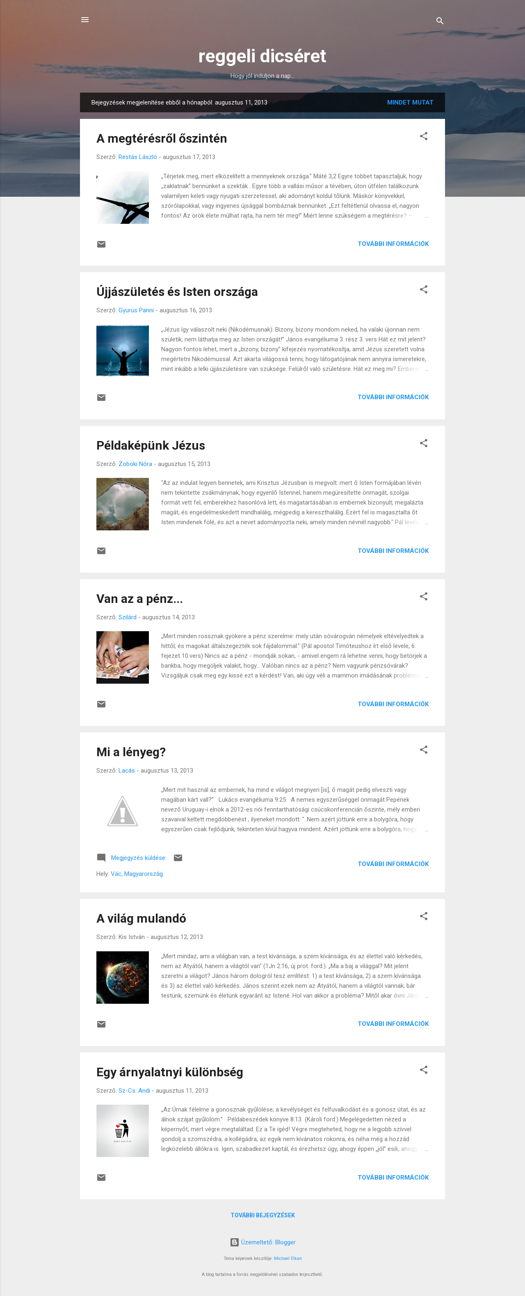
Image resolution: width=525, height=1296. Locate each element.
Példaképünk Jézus (150, 445)
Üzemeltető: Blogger (263, 1242)
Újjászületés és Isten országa (177, 291)
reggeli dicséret (262, 56)
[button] (424, 137)
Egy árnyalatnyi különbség (169, 1072)
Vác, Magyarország (137, 874)
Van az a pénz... (139, 598)
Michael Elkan (288, 1258)
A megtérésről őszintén (161, 138)
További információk (393, 244)
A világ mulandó (141, 918)
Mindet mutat (410, 102)
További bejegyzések (263, 1215)
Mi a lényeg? (131, 752)
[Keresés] (440, 22)
